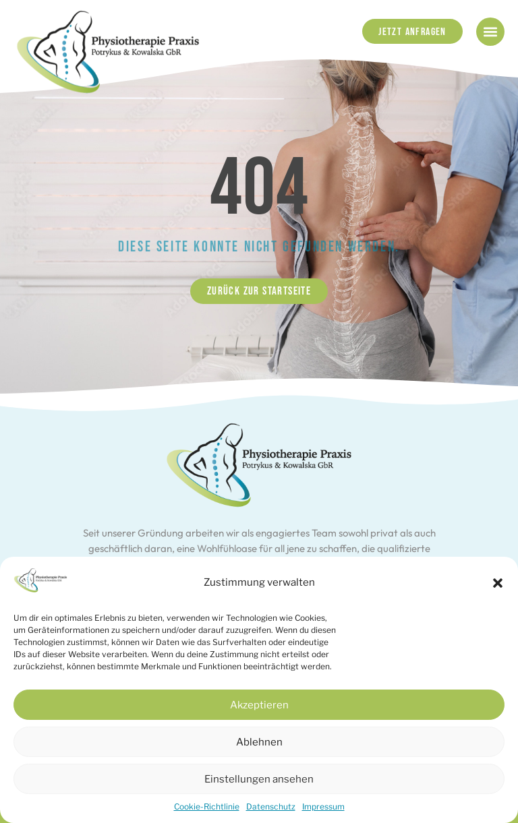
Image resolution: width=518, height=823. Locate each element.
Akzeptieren (259, 705)
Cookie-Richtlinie (206, 806)
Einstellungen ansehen (259, 779)
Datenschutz (270, 806)
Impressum (323, 806)
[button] (498, 583)
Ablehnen (259, 742)
